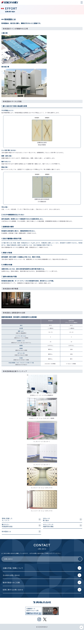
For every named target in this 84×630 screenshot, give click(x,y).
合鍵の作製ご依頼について (13, 568)
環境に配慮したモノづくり (7, 519)
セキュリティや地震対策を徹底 (48, 525)
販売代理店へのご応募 (11, 582)
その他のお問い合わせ (11, 575)
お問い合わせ (8, 559)
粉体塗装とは (6, 531)
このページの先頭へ (81, 627)
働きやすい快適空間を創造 (7, 525)
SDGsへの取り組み (46, 519)
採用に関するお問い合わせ (13, 589)
